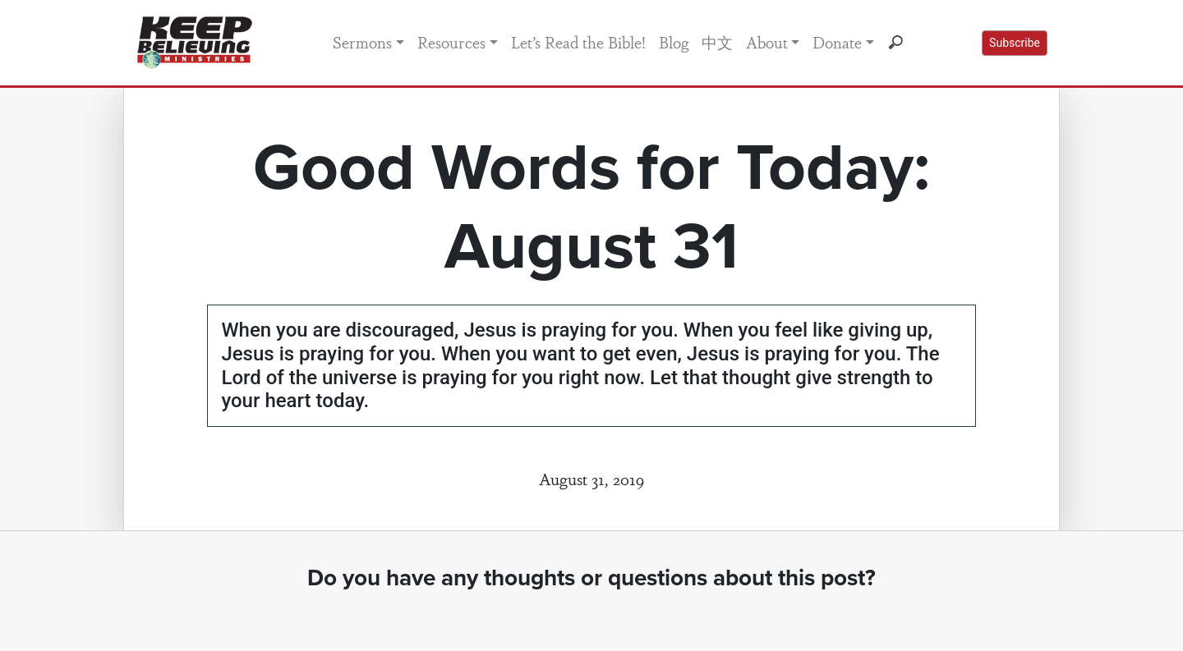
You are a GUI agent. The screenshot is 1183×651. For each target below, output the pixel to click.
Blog (673, 41)
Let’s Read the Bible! (578, 41)
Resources (451, 41)
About (767, 41)
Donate (837, 41)
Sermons (362, 41)
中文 (717, 41)
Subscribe (1014, 42)
